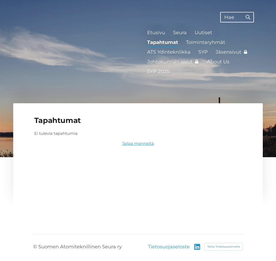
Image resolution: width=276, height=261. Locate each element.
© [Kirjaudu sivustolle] (35, 246)
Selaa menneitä (138, 143)
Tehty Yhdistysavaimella (223, 246)
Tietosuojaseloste (169, 246)
